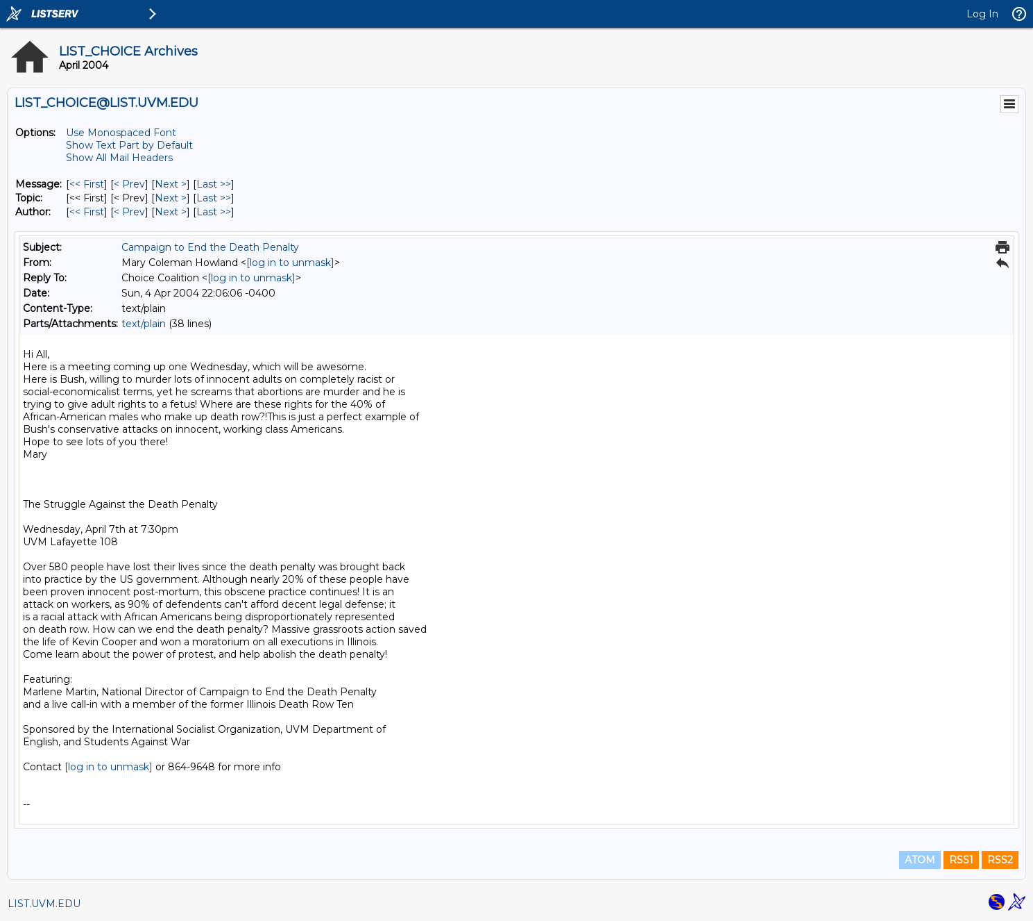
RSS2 (1000, 860)
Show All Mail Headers (119, 157)
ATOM (920, 860)
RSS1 (961, 860)
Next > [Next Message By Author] (171, 212)
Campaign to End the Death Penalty (210, 247)
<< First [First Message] (86, 184)
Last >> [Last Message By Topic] (213, 198)
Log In (982, 14)
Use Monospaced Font (121, 132)
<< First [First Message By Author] (86, 212)
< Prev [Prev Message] (129, 184)
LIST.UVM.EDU (44, 903)
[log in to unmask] (290, 262)
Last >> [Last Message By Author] (213, 212)
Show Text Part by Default (129, 145)
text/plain (143, 323)
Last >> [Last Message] (213, 184)
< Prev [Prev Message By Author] (129, 212)
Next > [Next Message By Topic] (171, 198)
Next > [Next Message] (171, 184)
